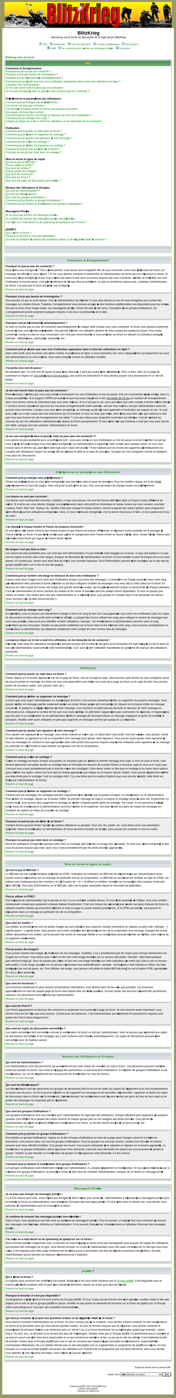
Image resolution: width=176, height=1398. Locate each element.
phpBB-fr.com (94, 1391)
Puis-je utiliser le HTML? (20, 165)
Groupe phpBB (125, 1280)
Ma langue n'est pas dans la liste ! (25, 112)
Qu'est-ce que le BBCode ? (21, 162)
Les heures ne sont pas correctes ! (25, 105)
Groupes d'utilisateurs (106, 44)
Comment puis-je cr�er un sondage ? (27, 141)
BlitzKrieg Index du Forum (20, 57)
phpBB (82, 1386)
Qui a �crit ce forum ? (18, 232)
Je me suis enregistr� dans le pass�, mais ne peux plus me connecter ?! (48, 91)
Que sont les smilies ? (18, 168)
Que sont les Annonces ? (20, 174)
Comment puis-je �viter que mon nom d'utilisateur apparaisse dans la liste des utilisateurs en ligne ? (63, 81)
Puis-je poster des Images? (21, 171)
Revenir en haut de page (20, 289)
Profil (51, 48)
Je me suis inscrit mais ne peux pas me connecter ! (35, 87)
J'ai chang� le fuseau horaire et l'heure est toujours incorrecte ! (42, 109)
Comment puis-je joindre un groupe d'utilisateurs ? (34, 200)
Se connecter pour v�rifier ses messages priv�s (85, 48)
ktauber (95, 1388)
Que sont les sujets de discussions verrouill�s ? (33, 180)
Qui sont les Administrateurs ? (23, 190)
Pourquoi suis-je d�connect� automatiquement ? (34, 77)
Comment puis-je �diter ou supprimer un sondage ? (35, 145)
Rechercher (57, 44)
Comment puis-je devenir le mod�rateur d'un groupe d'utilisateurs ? (44, 203)
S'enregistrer (130, 44)
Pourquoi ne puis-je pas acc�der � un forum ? (33, 149)
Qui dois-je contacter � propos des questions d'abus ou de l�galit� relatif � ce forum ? (56, 239)
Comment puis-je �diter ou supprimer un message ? (36, 134)
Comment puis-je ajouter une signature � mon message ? (39, 138)
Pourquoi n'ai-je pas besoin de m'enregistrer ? (32, 74)
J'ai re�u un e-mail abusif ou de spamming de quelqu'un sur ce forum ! (46, 222)
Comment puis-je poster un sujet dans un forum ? (34, 131)
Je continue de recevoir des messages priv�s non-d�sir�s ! (41, 218)
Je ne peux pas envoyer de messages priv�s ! (32, 215)
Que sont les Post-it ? (18, 177)
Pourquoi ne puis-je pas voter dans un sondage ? (34, 152)
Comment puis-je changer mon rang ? (27, 118)
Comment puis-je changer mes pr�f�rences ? (32, 102)
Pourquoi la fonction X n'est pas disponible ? (31, 236)
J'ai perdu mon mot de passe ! (23, 84)
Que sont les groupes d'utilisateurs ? (26, 197)
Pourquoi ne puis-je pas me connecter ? (28, 71)
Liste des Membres (79, 44)
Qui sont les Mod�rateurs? (21, 194)
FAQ (43, 44)
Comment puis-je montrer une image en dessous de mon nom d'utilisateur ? (49, 115)
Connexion (123, 48)
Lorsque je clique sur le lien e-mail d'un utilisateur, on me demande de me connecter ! (54, 121)
